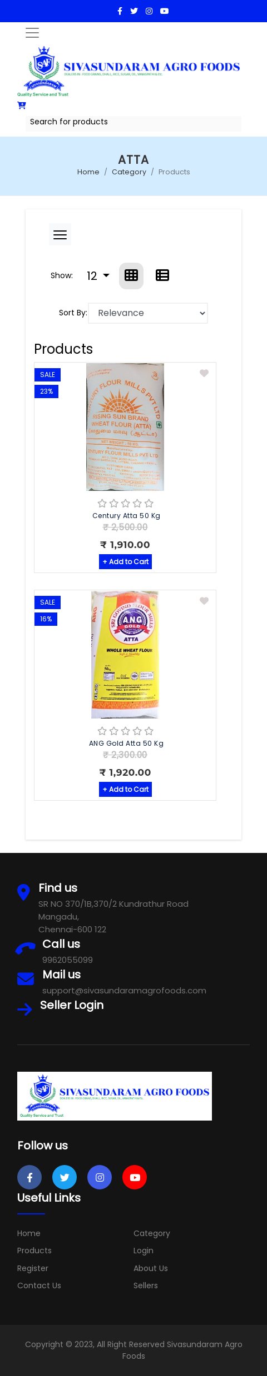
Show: (62, 275)
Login (144, 1250)
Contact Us (39, 1285)
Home (88, 172)
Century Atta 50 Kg (126, 515)
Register (32, 1268)
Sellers (146, 1285)
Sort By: (73, 312)
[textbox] (133, 122)
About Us (151, 1268)
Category (129, 172)
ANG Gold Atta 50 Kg (126, 743)
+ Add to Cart (125, 561)
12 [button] (93, 276)
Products (34, 1250)
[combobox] (133, 124)
